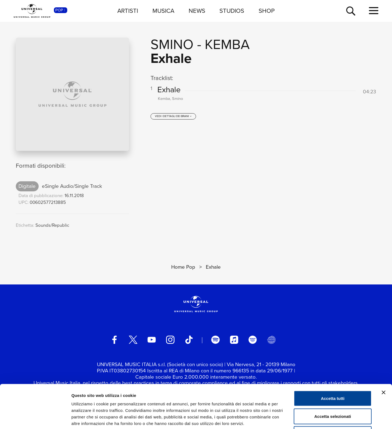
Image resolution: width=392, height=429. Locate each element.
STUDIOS (231, 10)
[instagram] (170, 339)
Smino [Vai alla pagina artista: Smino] (172, 44)
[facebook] (114, 339)
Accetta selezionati (332, 375)
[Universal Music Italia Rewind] (271, 339)
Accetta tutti (333, 357)
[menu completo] (373, 11)
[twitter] (133, 339)
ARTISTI (127, 10)
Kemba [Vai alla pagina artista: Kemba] (227, 44)
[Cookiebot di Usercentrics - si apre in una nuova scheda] (35, 418)
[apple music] (234, 339)
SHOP (267, 10)
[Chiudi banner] (383, 352)
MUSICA (163, 10)
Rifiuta (332, 393)
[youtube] (151, 339)
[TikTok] (188, 339)
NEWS (197, 10)
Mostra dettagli (286, 418)
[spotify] (215, 339)
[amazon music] (252, 339)
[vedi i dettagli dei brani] (173, 116)
